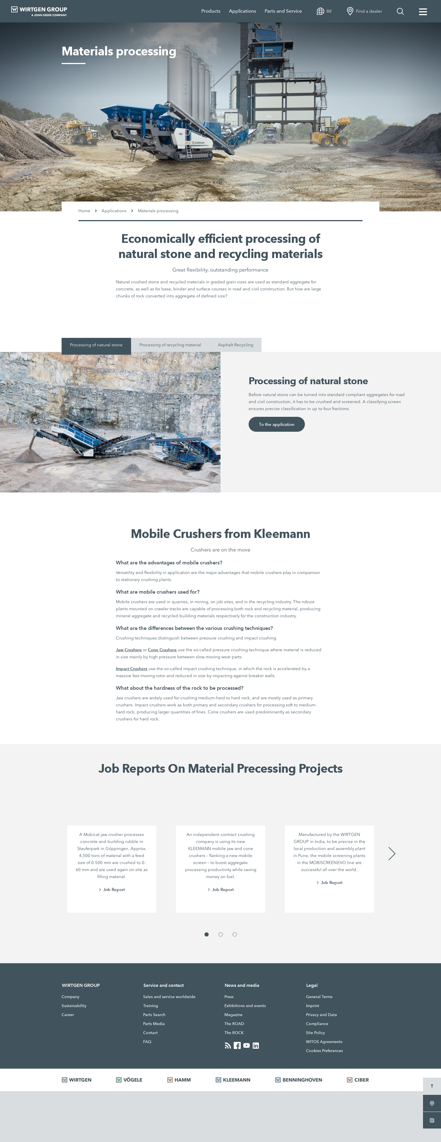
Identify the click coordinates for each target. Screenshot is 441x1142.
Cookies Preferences (324, 1050)
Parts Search (154, 1014)
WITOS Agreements (324, 1041)
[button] (206, 934)
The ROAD (234, 1023)
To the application (276, 424)
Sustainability (74, 1005)
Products (210, 11)
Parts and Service (283, 11)
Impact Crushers (131, 668)
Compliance (317, 1023)
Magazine (233, 1014)
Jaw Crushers (129, 649)
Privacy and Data (321, 1014)
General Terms (319, 996)
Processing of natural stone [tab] (96, 344)
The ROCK (234, 1032)
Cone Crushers (162, 649)
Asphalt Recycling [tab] (235, 344)
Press (228, 996)
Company (70, 996)
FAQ (147, 1041)
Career (68, 1014)
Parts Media (154, 1023)
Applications (242, 11)
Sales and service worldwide (169, 996)
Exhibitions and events (245, 1005)
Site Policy (315, 1032)
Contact (150, 1032)
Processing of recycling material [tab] (170, 344)
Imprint (312, 1005)
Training (150, 1005)
